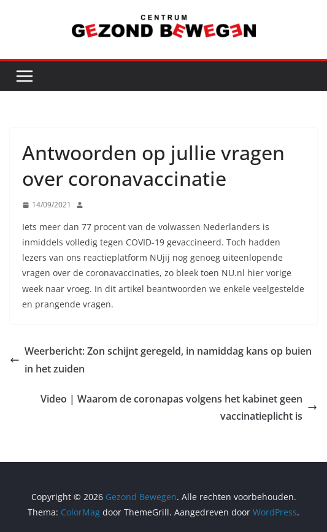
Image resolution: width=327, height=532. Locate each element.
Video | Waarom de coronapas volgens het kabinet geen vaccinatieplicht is (178, 407)
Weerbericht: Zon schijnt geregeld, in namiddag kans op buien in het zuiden (161, 360)
